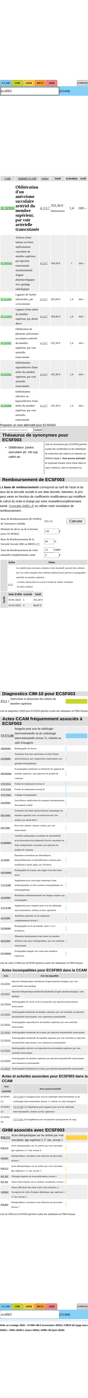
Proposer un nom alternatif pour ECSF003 (27, 425)
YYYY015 (6, 783)
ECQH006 (5, 1060)
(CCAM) (64, 91)
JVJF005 (5, 860)
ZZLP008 (5, 918)
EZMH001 (6, 842)
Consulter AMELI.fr (21, 506)
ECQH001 (5, 1014)
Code (7, 178)
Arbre (45, 178)
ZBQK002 (6, 748)
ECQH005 (5, 1050)
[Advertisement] (40, 40)
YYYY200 (7, 735)
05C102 (4, 1176)
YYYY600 (6, 885)
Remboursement (58, 210)
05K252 (4, 1168)
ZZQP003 (5, 802)
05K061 (4, 1158)
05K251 (5, 1137)
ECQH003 (5, 1032)
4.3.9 (10, 584)
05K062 (4, 1204)
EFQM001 (6, 953)
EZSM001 (6, 758)
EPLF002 (5, 827)
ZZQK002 (6, 928)
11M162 (5, 1192)
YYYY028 (6, 795)
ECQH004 (5, 1040)
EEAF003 (5, 941)
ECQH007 (5, 1068)
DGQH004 (6, 1004)
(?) (37, 544)
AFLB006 (5, 983)
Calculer (75, 521)
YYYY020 (6, 789)
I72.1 (4, 701)
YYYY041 (18, 1119)
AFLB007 (5, 994)
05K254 (4, 1148)
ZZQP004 (5, 897)
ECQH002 (5, 1024)
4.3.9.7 (45, 208)
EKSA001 (5, 815)
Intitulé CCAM (27, 178)
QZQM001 (6, 872)
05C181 (4, 1181)
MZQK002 (6, 773)
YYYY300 (6, 908)
